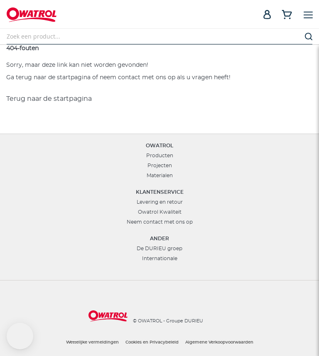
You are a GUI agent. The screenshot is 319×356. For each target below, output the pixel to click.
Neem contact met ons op (160, 221)
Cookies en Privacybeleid (152, 342)
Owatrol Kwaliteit (160, 212)
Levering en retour (160, 202)
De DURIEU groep (159, 248)
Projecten (159, 165)
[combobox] (159, 36)
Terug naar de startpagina (49, 98)
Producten (159, 155)
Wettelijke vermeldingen (92, 342)
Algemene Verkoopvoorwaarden (219, 342)
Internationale (159, 258)
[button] (20, 336)
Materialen (160, 175)
